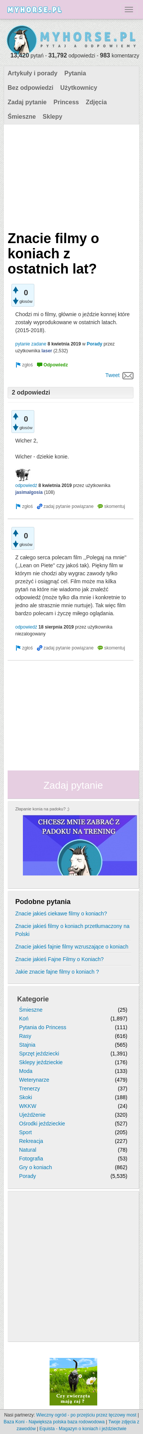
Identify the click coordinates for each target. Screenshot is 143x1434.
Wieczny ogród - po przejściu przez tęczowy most (86, 1415)
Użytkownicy (78, 87)
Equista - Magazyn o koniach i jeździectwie (82, 1428)
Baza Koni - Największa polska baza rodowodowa (54, 1421)
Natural (27, 1150)
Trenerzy (29, 1088)
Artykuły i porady (33, 73)
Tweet (112, 375)
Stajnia (27, 1045)
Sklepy (53, 116)
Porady (94, 344)
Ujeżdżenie (32, 1115)
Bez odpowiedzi (30, 87)
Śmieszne (22, 116)
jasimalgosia (29, 492)
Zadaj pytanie (27, 102)
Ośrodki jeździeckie (42, 1123)
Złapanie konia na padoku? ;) (42, 809)
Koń (24, 1018)
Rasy (25, 1036)
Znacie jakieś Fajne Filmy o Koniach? (59, 959)
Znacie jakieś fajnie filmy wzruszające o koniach (71, 947)
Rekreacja (31, 1141)
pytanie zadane (30, 344)
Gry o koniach (35, 1167)
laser (47, 350)
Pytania (75, 73)
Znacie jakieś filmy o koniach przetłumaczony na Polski (72, 930)
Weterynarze (34, 1080)
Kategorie (33, 999)
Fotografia (31, 1158)
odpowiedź (26, 485)
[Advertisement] (70, 175)
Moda (25, 1071)
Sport (25, 1132)
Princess (66, 102)
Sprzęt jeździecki (39, 1053)
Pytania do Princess (42, 1027)
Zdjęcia (96, 102)
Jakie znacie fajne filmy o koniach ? (57, 972)
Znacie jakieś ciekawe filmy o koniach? (61, 913)
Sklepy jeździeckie (41, 1062)
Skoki (25, 1097)
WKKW (27, 1106)
